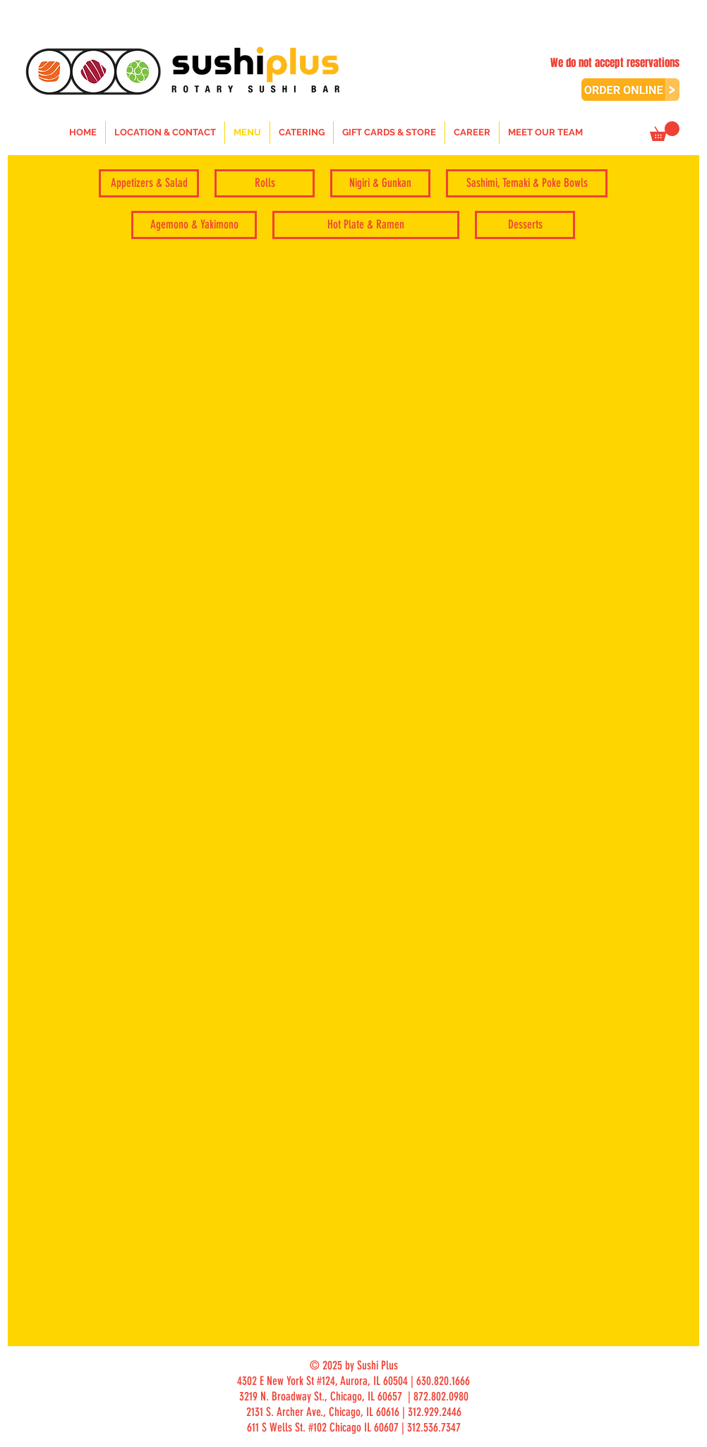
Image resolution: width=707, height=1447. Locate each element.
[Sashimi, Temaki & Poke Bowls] (527, 183)
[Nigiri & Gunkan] (380, 183)
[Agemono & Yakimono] (194, 225)
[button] (664, 131)
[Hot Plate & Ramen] (365, 225)
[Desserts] (525, 225)
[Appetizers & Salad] (149, 183)
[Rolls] (264, 183)
